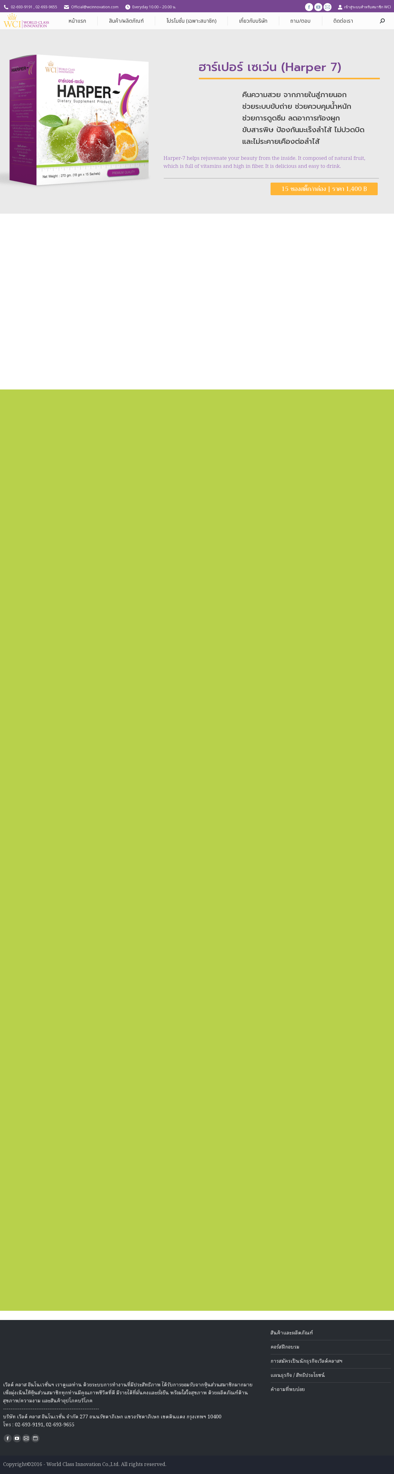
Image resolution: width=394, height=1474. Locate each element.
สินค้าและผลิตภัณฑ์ (292, 1333)
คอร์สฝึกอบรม (285, 1347)
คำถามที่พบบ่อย (288, 1390)
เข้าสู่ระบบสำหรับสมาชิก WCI (364, 7)
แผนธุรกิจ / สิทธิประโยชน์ (298, 1376)
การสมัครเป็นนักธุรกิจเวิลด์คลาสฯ (307, 1361)
